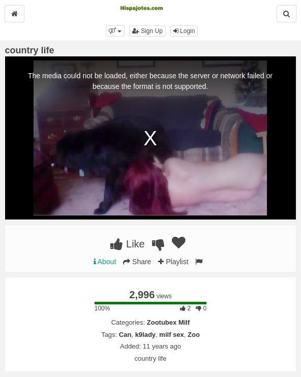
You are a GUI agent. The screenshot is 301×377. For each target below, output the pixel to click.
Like (127, 243)
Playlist (173, 262)
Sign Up (147, 31)
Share (137, 262)
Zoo (194, 334)
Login (184, 31)
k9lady (145, 334)
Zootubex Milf (168, 322)
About (105, 262)
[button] (115, 31)
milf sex (171, 334)
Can (125, 334)
